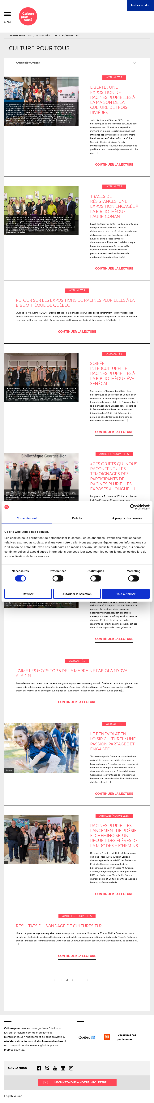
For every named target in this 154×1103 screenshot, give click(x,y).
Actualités (114, 77)
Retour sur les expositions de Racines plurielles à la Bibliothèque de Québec (75, 303)
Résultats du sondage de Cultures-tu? (59, 926)
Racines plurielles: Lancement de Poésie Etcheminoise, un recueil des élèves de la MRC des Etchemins (114, 836)
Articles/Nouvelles (28, 63)
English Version (13, 1096)
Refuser (28, 593)
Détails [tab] (77, 518)
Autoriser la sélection (77, 593)
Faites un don (140, 5)
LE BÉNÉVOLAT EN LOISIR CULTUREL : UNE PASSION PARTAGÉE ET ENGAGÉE (113, 742)
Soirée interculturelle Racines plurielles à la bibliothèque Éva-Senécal (113, 373)
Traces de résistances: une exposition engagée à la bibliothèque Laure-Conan (114, 206)
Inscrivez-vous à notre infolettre (80, 1082)
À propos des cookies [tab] (127, 518)
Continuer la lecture (114, 165)
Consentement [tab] (27, 518)
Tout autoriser (125, 593)
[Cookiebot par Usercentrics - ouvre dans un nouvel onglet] (133, 507)
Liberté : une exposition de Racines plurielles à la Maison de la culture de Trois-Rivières (112, 100)
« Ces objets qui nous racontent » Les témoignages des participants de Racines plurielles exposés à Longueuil (113, 477)
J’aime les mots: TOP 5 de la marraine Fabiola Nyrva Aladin (71, 673)
